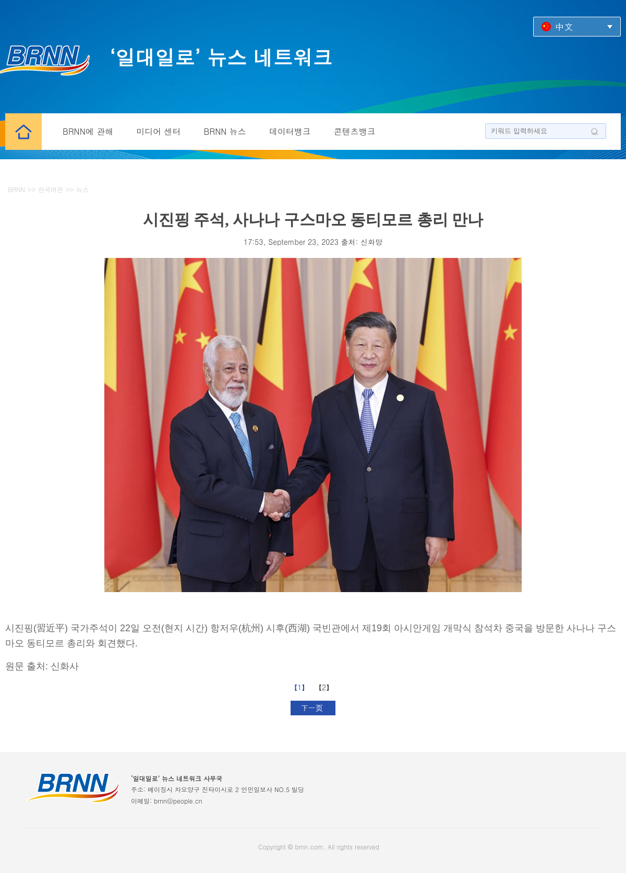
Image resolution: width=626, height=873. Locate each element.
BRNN (16, 189)
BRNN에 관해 (88, 131)
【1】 (300, 687)
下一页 (313, 707)
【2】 (325, 687)
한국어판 (50, 189)
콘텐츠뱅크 (355, 131)
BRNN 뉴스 (225, 131)
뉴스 (82, 189)
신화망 (371, 242)
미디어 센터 (158, 131)
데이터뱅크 (290, 131)
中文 (564, 26)
